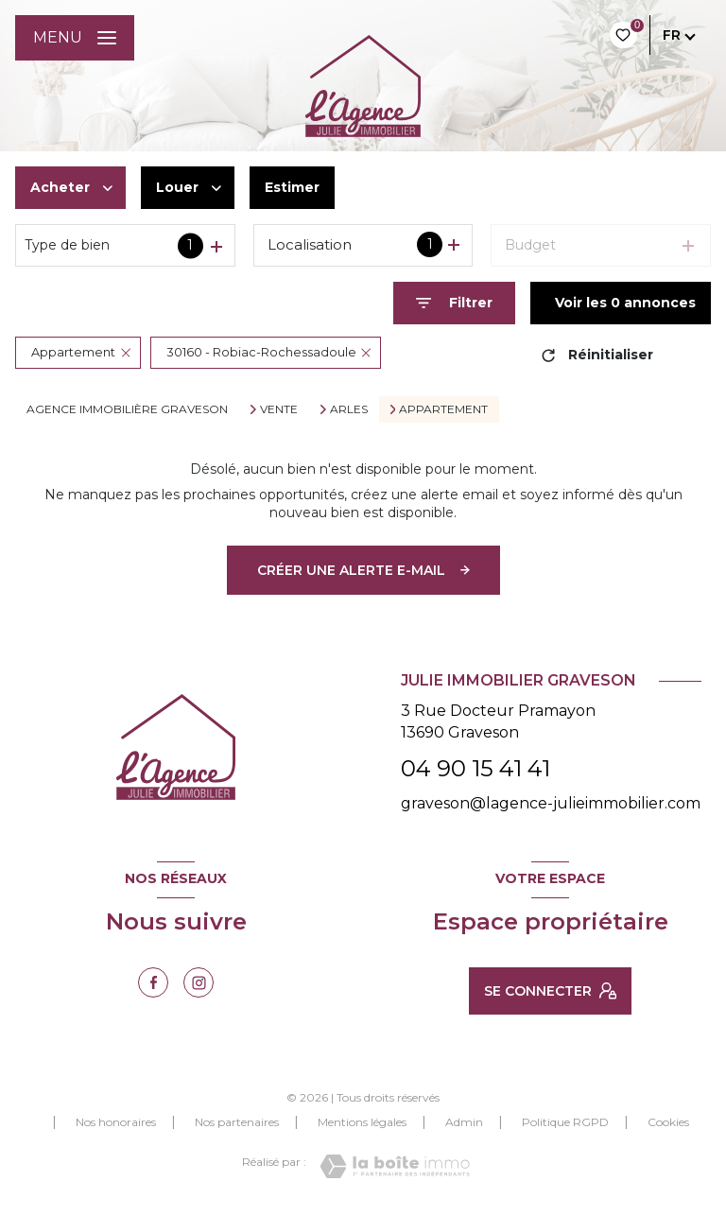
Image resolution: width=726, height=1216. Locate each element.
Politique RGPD (565, 1122)
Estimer (292, 187)
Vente (279, 409)
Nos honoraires (116, 1122)
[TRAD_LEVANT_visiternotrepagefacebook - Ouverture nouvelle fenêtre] (153, 982)
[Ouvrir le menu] (74, 38)
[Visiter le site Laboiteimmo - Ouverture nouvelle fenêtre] (394, 1166)
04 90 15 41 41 (475, 768)
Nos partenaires (237, 1122)
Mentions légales (362, 1122)
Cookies (668, 1122)
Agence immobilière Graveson (127, 409)
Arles (349, 409)
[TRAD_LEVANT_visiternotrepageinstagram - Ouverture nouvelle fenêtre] (198, 982)
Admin (464, 1122)
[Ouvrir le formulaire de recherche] (454, 303)
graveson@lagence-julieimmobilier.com (550, 803)
